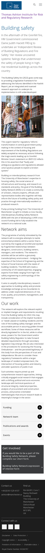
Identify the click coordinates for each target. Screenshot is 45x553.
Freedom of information (11, 544)
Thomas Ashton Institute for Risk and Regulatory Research (22, 16)
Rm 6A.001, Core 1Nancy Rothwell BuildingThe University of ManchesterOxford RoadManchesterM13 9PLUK (31, 502)
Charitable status (30, 544)
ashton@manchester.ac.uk (11, 494)
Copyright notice (8, 540)
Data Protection (19, 535)
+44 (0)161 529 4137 (10, 490)
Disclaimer (6, 535)
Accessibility (22, 540)
